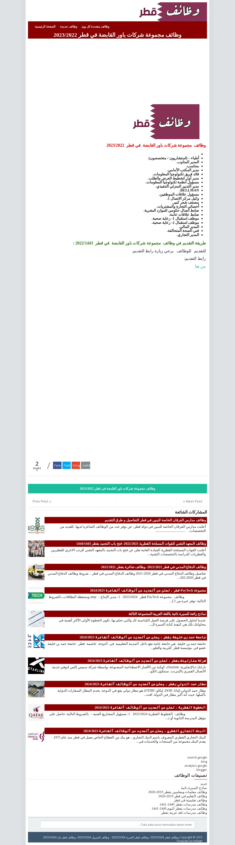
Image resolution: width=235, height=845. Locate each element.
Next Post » (192, 501)
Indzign (197, 841)
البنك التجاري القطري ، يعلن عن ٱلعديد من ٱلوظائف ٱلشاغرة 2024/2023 (144, 731)
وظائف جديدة (68, 26)
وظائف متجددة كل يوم (95, 26)
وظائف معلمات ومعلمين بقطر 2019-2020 (177, 792)
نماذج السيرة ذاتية (194, 788)
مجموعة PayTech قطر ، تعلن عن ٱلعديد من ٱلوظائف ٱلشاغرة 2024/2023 (148, 590)
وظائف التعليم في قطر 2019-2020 (182, 796)
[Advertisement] (117, 72)
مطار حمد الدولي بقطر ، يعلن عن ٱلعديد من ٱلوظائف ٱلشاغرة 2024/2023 (145, 684)
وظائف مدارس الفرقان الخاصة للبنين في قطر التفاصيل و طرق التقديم (155, 520)
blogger (201, 770)
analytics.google (196, 766)
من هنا (200, 266)
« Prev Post (42, 501)
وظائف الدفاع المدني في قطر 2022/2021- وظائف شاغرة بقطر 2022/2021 (153, 567)
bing (204, 761)
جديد (203, 784)
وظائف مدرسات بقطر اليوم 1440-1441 (179, 808)
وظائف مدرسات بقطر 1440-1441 (183, 804)
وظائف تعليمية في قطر (190, 800)
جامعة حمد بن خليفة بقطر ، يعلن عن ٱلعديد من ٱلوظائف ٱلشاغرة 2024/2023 (143, 637)
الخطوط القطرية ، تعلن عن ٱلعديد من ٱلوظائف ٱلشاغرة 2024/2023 (150, 707)
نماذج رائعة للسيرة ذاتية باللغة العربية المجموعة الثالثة (167, 614)
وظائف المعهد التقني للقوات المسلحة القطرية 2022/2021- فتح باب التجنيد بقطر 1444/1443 (141, 543)
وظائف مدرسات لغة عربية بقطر (184, 812)
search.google (197, 757)
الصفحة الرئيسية (45, 26)
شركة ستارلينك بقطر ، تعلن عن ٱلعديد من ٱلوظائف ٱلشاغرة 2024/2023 (146, 661)
